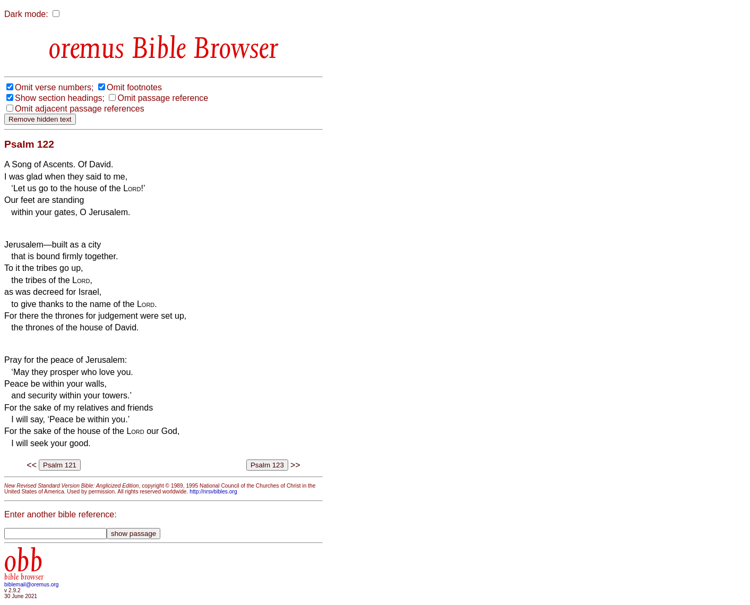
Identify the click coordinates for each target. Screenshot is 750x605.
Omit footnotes (134, 87)
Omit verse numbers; (54, 87)
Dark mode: (26, 14)
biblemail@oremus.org (31, 584)
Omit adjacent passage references (79, 108)
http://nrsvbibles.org (213, 492)
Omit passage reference (162, 98)
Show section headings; (60, 98)
